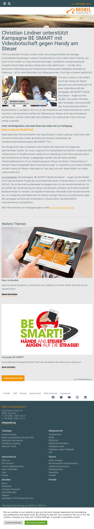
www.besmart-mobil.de (62, 207)
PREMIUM (53, 440)
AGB (15, 393)
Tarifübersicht (55, 434)
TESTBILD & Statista (11, 443)
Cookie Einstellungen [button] (13, 523)
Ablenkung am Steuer (52, 113)
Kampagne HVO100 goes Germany (17, 498)
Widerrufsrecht (50, 393)
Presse (5, 475)
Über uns (6, 460)
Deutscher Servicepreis (12, 440)
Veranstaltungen (9, 492)
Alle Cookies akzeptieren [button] (36, 523)
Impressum (65, 393)
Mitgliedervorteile (56, 446)
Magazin (5, 495)
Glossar (23, 393)
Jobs (4, 472)
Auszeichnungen (9, 434)
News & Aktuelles (10, 469)
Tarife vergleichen (13, 378)
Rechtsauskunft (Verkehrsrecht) (63, 463)
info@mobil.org (9, 422)
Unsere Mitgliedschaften (13, 466)
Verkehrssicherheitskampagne (17, 141)
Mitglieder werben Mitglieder (61, 449)
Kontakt (6, 393)
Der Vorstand (8, 463)
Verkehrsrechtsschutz (59, 466)
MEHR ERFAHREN (9, 294)
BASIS (51, 437)
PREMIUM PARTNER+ (59, 443)
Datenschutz (35, 393)
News (4, 483)
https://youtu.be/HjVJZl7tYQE (17, 129)
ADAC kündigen (56, 460)
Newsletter (54, 472)
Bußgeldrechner (56, 469)
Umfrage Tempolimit (11, 489)
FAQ (50, 452)
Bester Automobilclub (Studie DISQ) (18, 437)
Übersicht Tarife (9, 446)
